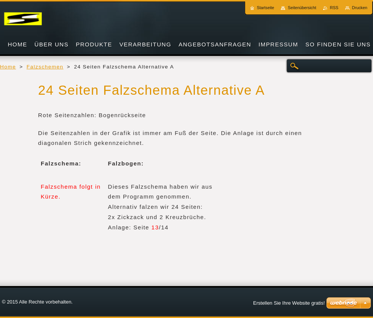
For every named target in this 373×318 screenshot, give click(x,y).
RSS (334, 7)
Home (8, 67)
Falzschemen (45, 67)
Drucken (359, 7)
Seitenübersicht (302, 7)
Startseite (265, 7)
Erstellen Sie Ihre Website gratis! (289, 303)
